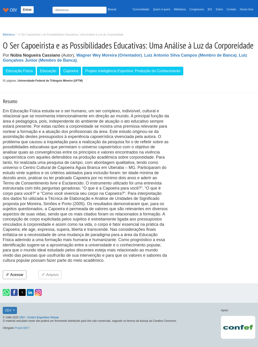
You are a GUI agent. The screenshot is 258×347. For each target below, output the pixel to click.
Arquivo (49, 275)
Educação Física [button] (19, 71)
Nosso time (246, 9)
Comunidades (141, 9)
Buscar (112, 9)
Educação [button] (48, 71)
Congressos (196, 9)
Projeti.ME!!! (22, 328)
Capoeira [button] (70, 71)
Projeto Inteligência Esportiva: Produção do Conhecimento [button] (132, 71)
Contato (231, 9)
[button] (6, 292)
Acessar (14, 275)
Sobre (219, 9)
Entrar (27, 9)
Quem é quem (161, 9)
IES (210, 9)
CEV (8, 310)
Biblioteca (180, 9)
